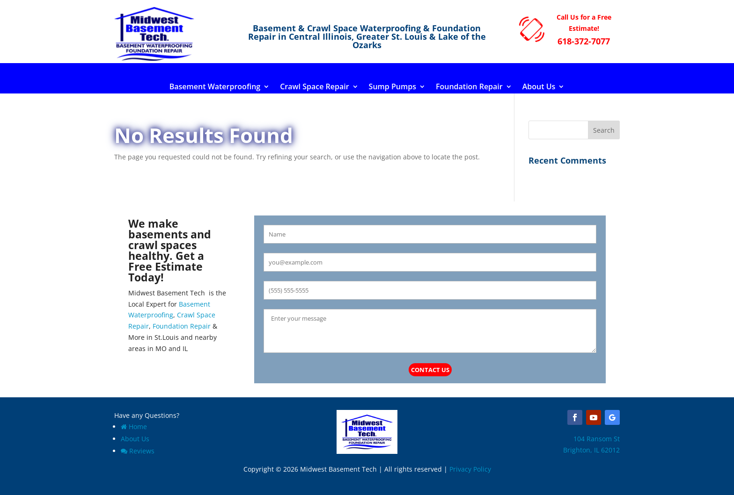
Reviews (137, 450)
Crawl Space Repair (314, 87)
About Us (539, 87)
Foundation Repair (469, 87)
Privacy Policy (470, 469)
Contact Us (430, 370)
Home (134, 426)
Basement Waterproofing (215, 87)
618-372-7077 (584, 41)
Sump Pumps (392, 87)
